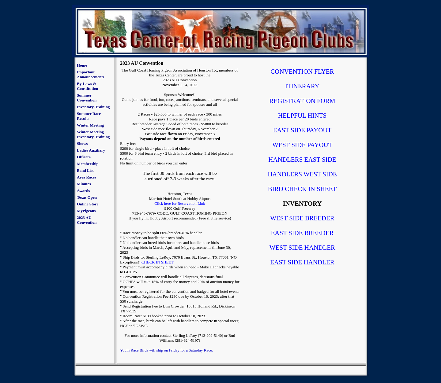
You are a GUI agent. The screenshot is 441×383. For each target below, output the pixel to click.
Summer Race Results (89, 116)
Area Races (86, 177)
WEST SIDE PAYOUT (302, 145)
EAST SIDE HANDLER (302, 262)
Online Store (87, 204)
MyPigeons (86, 210)
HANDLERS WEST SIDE (302, 174)
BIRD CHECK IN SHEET (302, 189)
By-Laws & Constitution (87, 86)
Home (82, 65)
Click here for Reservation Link (179, 203)
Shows (82, 143)
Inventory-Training (93, 107)
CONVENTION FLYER (302, 71)
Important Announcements (90, 74)
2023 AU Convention (86, 220)
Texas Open (87, 197)
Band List (85, 170)
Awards (83, 190)
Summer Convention (86, 97)
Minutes (84, 184)
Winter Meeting (90, 125)
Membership (88, 163)
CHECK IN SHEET (157, 262)
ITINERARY (302, 86)
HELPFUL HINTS (302, 115)
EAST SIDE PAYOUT (302, 130)
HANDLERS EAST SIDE (302, 159)
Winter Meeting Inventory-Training (93, 134)
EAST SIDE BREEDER (302, 233)
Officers (84, 157)
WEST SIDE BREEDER (302, 218)
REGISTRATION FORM (302, 101)
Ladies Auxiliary (91, 150)
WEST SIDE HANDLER (302, 247)
